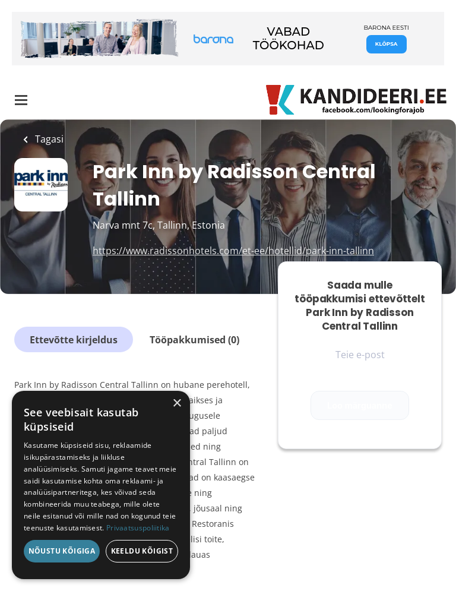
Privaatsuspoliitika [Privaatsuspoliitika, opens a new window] (138, 528)
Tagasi (48, 139)
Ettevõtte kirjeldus (74, 339)
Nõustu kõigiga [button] (62, 551)
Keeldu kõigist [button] (142, 551)
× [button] (176, 403)
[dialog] (101, 485)
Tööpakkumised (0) (194, 339)
